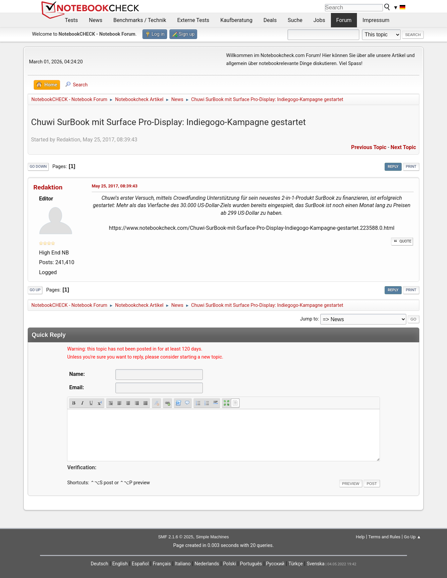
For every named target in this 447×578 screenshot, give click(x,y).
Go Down (38, 166)
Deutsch (99, 564)
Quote (402, 241)
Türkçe (296, 564)
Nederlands (206, 564)
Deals (270, 20)
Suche (295, 20)
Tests (71, 20)
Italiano (182, 564)
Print (411, 166)
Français (162, 564)
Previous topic (369, 147)
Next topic (403, 147)
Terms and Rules (384, 536)
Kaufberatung (236, 20)
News (95, 20)
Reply (393, 166)
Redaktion (47, 187)
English (120, 564)
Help (360, 536)
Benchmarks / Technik (139, 20)
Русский (275, 564)
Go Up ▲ (412, 536)
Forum (344, 20)
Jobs (319, 20)
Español (140, 564)
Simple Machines (212, 536)
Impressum (376, 20)
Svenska (316, 564)
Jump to (309, 319)
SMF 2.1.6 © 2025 (175, 536)
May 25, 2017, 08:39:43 (114, 185)
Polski (229, 564)
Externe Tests (193, 20)
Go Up (35, 290)
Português (251, 564)
